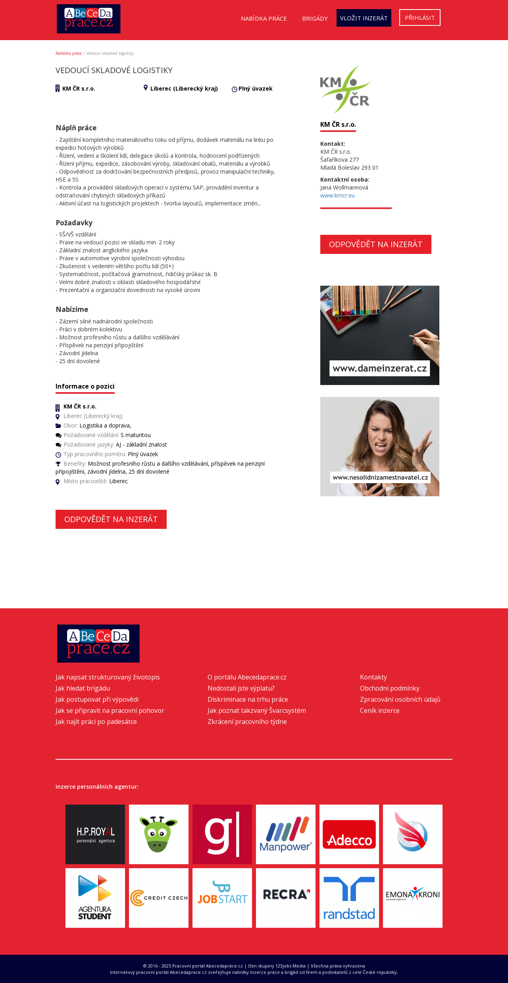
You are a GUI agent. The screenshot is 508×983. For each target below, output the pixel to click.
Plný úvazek (256, 88)
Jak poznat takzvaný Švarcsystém (257, 710)
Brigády (315, 18)
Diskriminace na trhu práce (248, 699)
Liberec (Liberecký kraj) (184, 88)
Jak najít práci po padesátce (96, 721)
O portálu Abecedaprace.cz (247, 677)
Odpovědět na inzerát (111, 519)
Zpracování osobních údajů (400, 699)
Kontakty (373, 677)
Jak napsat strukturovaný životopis (108, 677)
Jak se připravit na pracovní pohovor (110, 710)
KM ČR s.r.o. (78, 88)
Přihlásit (420, 17)
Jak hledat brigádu (83, 688)
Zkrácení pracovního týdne (247, 721)
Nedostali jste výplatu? (241, 688)
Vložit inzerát (364, 18)
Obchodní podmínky (389, 688)
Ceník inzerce (380, 710)
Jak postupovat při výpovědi (97, 699)
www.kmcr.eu (337, 195)
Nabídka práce (264, 18)
